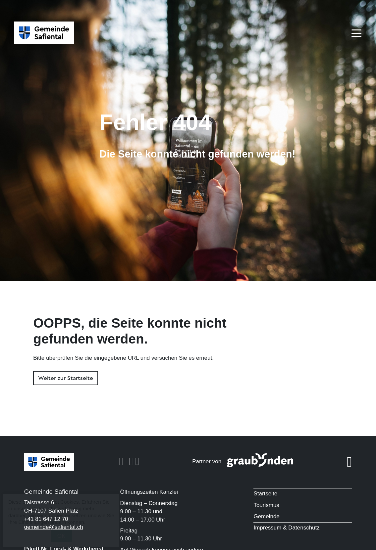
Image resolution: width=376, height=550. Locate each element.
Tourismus (266, 505)
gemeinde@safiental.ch (53, 527)
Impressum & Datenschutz (286, 528)
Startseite (265, 493)
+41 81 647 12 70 (46, 519)
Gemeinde (266, 516)
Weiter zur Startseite (65, 378)
